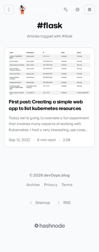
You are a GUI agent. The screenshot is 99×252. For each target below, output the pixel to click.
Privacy (50, 185)
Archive (33, 185)
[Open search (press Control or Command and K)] (65, 9)
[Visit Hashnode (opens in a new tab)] (49, 225)
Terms (67, 185)
